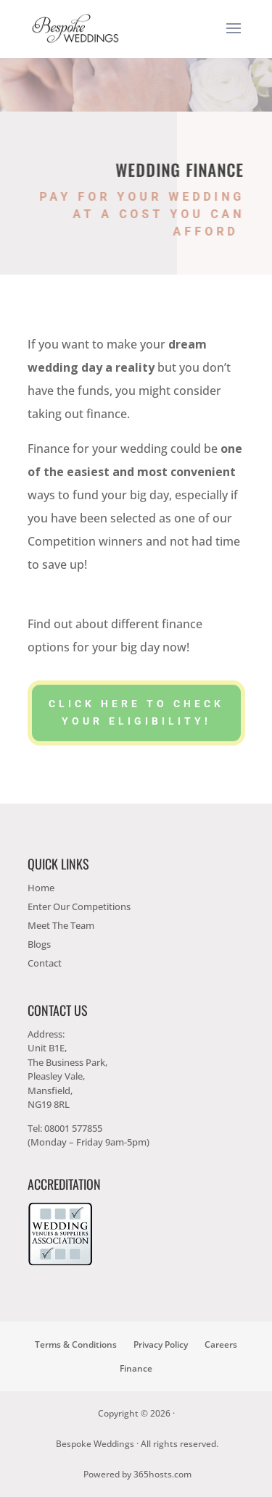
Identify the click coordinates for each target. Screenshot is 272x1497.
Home (41, 887)
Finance (136, 1368)
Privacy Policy (160, 1344)
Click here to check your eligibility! (136, 712)
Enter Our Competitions (79, 906)
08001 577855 (73, 1128)
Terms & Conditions (76, 1344)
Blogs (39, 944)
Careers (221, 1344)
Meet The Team (61, 925)
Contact (45, 962)
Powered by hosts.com (137, 1474)
